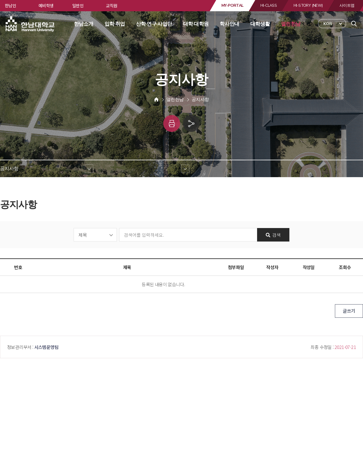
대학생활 (260, 24)
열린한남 (291, 24)
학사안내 (229, 24)
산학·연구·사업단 (154, 24)
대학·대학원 (195, 24)
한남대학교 (31, 24)
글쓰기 (349, 310)
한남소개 (84, 24)
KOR (327, 23)
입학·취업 (115, 24)
